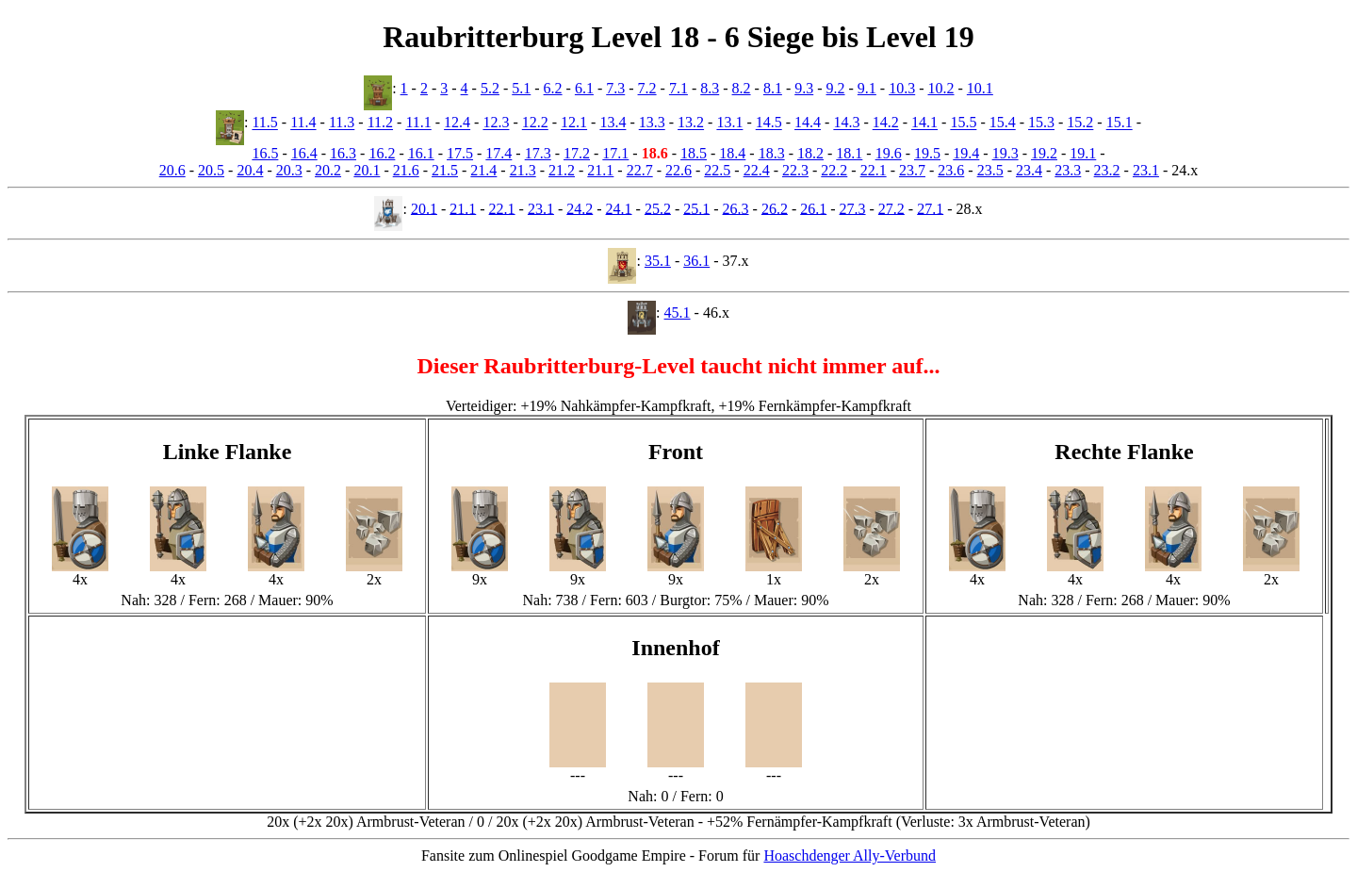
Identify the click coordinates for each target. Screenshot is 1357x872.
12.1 (574, 123)
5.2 (490, 88)
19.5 (927, 153)
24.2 (579, 208)
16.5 (265, 153)
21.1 (600, 170)
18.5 (693, 153)
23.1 (1146, 170)
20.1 (366, 170)
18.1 (849, 153)
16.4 (304, 153)
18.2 (810, 153)
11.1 (418, 123)
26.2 (774, 208)
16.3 (343, 153)
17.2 (577, 153)
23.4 (1029, 170)
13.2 (691, 123)
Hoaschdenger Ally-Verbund (849, 855)
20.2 (328, 170)
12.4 (457, 123)
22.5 (717, 170)
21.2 (561, 170)
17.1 (615, 153)
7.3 (615, 88)
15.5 (963, 123)
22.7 (640, 170)
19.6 (888, 153)
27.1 (930, 208)
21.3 (523, 170)
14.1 (924, 123)
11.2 (380, 123)
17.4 (498, 153)
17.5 (460, 153)
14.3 (846, 123)
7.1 (678, 88)
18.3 (772, 153)
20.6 (172, 170)
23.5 (990, 170)
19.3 (1005, 153)
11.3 (341, 123)
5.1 (521, 88)
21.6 (406, 170)
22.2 (834, 170)
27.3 (853, 208)
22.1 (873, 170)
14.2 (886, 123)
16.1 (421, 153)
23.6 (951, 170)
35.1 (658, 261)
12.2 (535, 123)
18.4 (732, 153)
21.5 (445, 170)
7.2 (647, 88)
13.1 (729, 123)
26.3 (736, 208)
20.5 (211, 170)
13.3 (652, 123)
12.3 (495, 123)
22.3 (795, 170)
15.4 (1002, 123)
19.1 (1083, 153)
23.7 (912, 170)
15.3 (1041, 123)
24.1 (619, 208)
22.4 (757, 170)
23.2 (1107, 170)
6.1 (584, 88)
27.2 (891, 208)
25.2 (658, 208)
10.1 (980, 88)
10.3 (902, 88)
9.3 (803, 88)
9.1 (867, 88)
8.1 (772, 88)
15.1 (1119, 123)
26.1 (813, 208)
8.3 (709, 88)
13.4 (612, 123)
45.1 (677, 312)
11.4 (303, 123)
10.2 (941, 88)
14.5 (769, 123)
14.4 (807, 123)
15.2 (1080, 123)
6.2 (553, 88)
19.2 (1044, 153)
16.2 (381, 153)
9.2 (835, 88)
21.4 (483, 170)
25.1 (696, 208)
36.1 (696, 261)
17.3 (538, 153)
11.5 (264, 123)
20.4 (250, 170)
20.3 (289, 170)
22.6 (678, 170)
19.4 (966, 153)
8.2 (741, 88)
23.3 (1068, 170)
